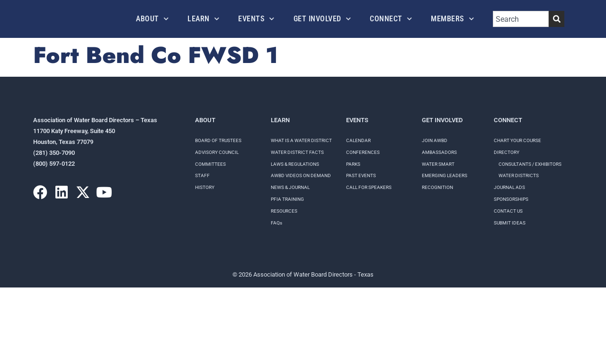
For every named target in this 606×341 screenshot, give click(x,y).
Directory (506, 152)
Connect (391, 18)
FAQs (276, 223)
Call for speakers (369, 187)
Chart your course (517, 140)
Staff (202, 175)
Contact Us (508, 211)
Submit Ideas (510, 223)
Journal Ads (509, 187)
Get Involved (322, 18)
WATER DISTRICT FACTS (297, 152)
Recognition (437, 187)
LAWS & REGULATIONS (295, 164)
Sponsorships (511, 199)
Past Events (361, 175)
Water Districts (519, 175)
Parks (353, 164)
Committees (210, 164)
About (152, 18)
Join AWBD (434, 140)
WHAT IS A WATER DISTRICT (301, 140)
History (204, 187)
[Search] (556, 19)
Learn (203, 18)
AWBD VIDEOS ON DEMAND (301, 175)
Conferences (363, 152)
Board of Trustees (218, 140)
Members (452, 18)
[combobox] (521, 19)
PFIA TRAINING (287, 199)
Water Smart (438, 164)
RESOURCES (284, 211)
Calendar (358, 140)
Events (256, 18)
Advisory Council (217, 152)
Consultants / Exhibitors (530, 164)
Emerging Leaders (444, 175)
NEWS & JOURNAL (290, 187)
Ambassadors (439, 152)
